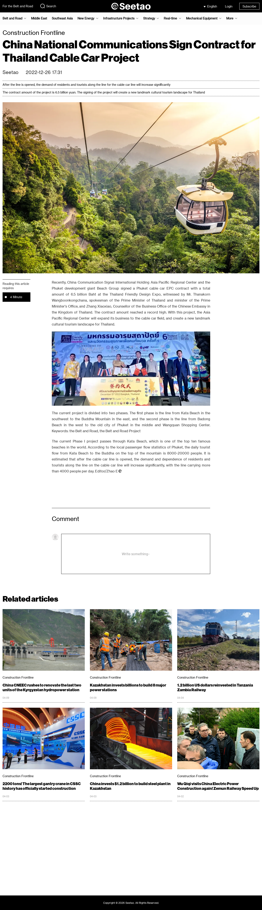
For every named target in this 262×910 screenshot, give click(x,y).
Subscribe (249, 6)
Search (48, 6)
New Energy (85, 18)
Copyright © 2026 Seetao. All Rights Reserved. (131, 902)
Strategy (149, 18)
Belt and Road (12, 18)
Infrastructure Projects (118, 18)
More (229, 18)
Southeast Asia (62, 18)
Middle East (39, 18)
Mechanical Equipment (201, 18)
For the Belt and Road (18, 6)
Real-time (170, 18)
